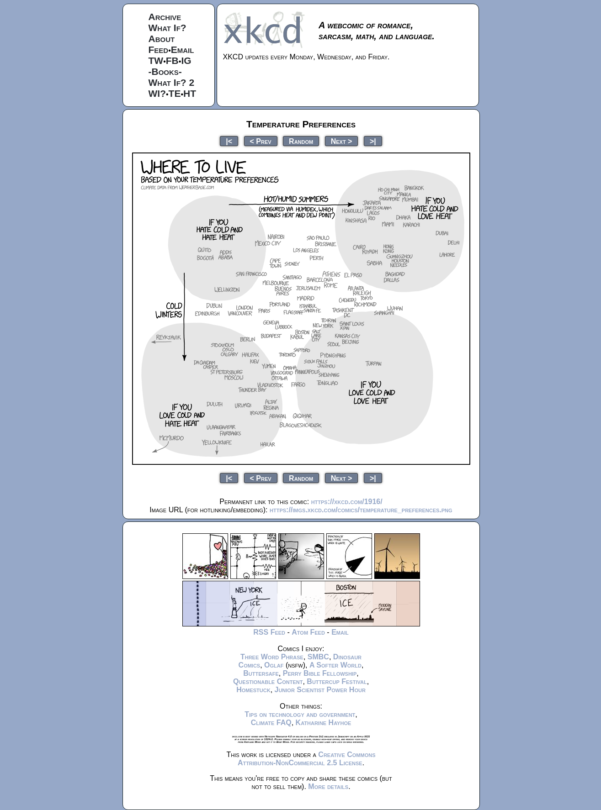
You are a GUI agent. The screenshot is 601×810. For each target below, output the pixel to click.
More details (328, 786)
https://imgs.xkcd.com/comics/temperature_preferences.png (361, 510)
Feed (159, 49)
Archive (165, 16)
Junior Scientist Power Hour (320, 690)
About (162, 38)
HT (189, 93)
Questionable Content (268, 681)
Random (301, 141)
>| (373, 141)
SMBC (318, 657)
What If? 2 (172, 82)
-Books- (165, 71)
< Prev (260, 141)
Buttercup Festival (337, 681)
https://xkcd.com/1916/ (347, 501)
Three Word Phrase (271, 657)
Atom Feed (308, 632)
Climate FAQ (271, 722)
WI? (157, 93)
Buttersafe (261, 673)
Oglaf (273, 665)
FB (172, 60)
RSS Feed (269, 632)
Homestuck (253, 690)
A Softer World (335, 665)
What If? (167, 27)
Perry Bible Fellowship (320, 673)
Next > (341, 141)
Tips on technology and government (300, 714)
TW (156, 60)
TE (175, 93)
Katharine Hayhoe (323, 722)
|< (229, 141)
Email (182, 49)
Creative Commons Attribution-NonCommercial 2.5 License (307, 759)
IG (186, 60)
